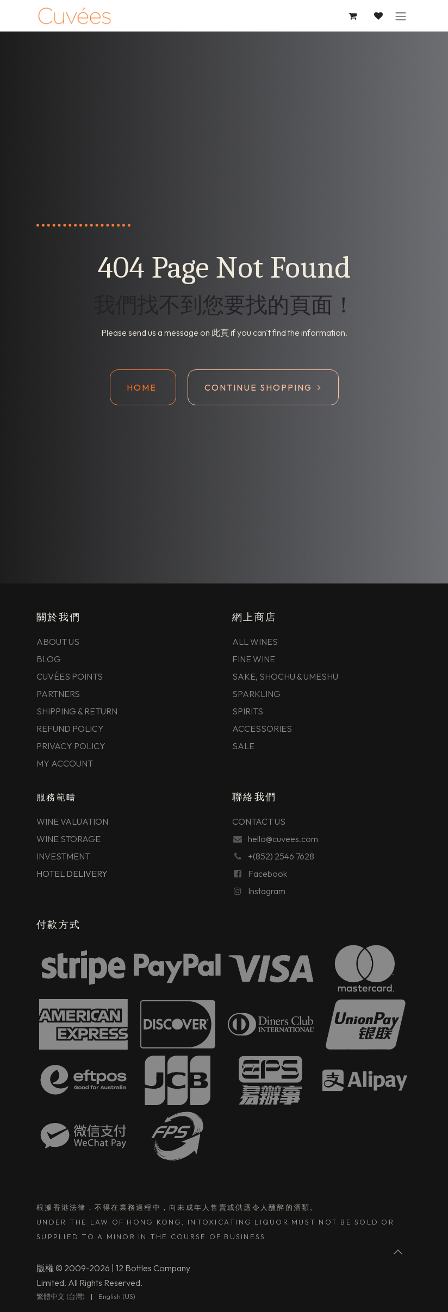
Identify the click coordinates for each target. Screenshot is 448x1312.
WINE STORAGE (68, 838)
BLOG (48, 659)
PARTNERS (58, 693)
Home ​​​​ (143, 387)
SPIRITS (247, 711)
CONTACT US (258, 821)
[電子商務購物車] (353, 16)
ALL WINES (255, 641)
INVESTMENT (63, 856)
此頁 (220, 332)
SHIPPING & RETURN (76, 711)
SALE (243, 745)
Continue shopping (263, 387)
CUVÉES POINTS (69, 676)
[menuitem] (60, 1297)
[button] (398, 1252)
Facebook (267, 873)
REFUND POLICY (70, 728)
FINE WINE (253, 659)
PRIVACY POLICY (70, 745)
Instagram (266, 891)
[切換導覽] (401, 15)
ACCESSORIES (262, 728)
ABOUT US (57, 641)
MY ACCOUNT (64, 763)
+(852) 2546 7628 (281, 856)
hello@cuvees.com (283, 838)
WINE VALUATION (72, 821)
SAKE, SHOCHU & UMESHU (285, 676)
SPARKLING (256, 693)
